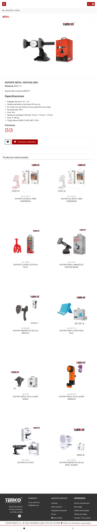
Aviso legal (78, 507)
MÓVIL (17, 10)
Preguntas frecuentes (59, 510)
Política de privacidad (81, 510)
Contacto (54, 503)
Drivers (53, 514)
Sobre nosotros (56, 507)
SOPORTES (9, 10)
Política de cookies (80, 514)
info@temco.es (33, 505)
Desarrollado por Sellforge (45, 523)
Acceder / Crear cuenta (82, 518)
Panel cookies (56, 518)
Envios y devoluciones (81, 503)
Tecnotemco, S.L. (13, 523)
